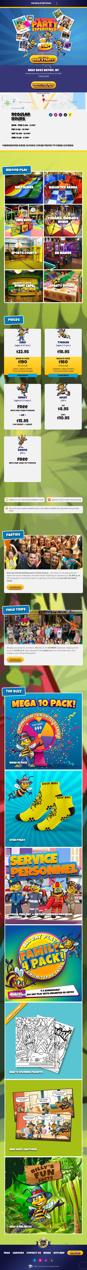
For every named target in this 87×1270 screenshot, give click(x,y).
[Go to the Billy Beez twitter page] (65, 115)
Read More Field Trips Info (15, 660)
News (47, 1253)
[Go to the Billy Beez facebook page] (51, 115)
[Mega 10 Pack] (44, 731)
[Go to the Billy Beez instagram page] (55, 115)
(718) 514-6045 (43, 76)
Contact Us (33, 1253)
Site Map (59, 1253)
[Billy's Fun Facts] (44, 1195)
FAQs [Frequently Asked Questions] (7, 1253)
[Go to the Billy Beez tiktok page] (60, 115)
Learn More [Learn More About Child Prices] (22, 375)
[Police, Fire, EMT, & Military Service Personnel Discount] (44, 886)
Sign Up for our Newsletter (75, 1253)
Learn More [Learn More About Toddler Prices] (63, 375)
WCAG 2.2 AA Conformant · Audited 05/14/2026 (43, 1266)
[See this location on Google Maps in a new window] (43, 101)
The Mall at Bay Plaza (41, 3)
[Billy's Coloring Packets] (44, 1040)
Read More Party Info (15, 587)
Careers (18, 1253)
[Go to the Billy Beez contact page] (70, 115)
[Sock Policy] (44, 808)
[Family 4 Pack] (44, 963)
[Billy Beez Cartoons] (44, 1118)
